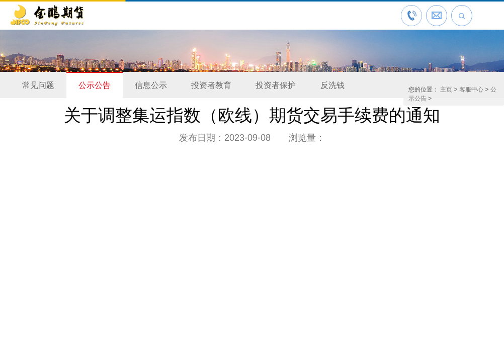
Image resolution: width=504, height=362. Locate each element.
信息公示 (151, 85)
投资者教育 (211, 85)
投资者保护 (276, 85)
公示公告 (94, 85)
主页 (446, 89)
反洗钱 (332, 85)
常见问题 (38, 85)
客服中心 (471, 89)
